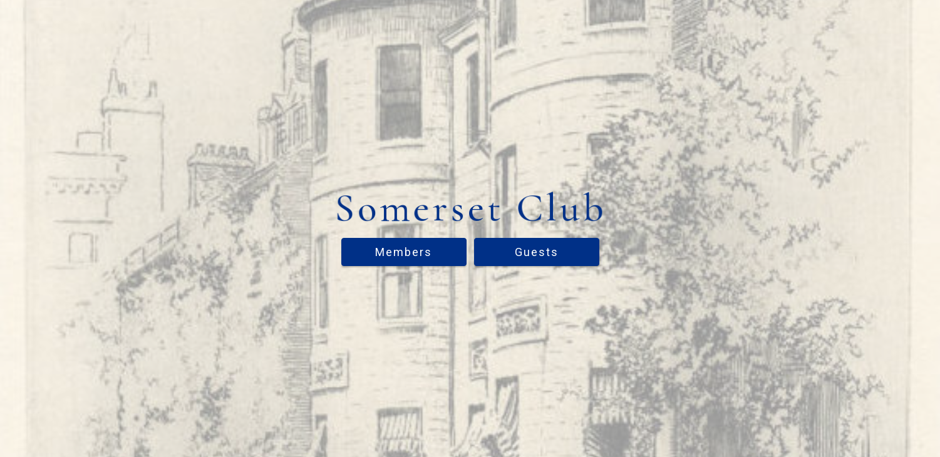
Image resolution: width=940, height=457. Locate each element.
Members (403, 252)
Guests (537, 252)
